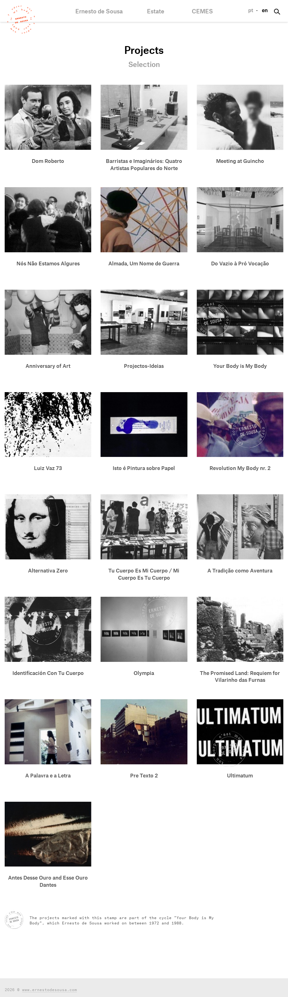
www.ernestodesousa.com (49, 989)
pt (250, 10)
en (265, 10)
